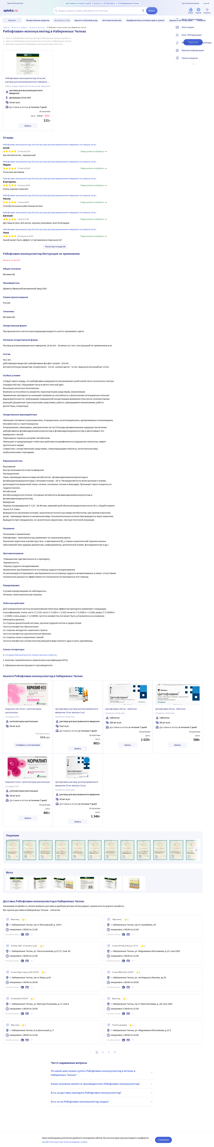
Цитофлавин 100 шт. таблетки (121, 708)
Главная (6, 27)
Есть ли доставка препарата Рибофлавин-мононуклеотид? (102, 1093)
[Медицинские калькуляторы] (210, 45)
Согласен (163, 1139)
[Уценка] (198, 11)
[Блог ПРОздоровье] (210, 37)
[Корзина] (207, 11)
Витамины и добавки (19, 27)
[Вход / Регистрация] (210, 22)
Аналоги (193, 42)
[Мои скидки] (210, 30)
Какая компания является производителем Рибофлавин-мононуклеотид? (102, 1084)
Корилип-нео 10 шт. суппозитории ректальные (23, 710)
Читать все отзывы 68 (55, 246)
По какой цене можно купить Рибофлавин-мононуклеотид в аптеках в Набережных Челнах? (102, 1073)
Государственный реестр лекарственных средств (31, 654)
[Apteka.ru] (13, 10)
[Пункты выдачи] (210, 60)
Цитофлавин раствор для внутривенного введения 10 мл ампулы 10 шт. (76, 783)
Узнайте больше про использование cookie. (65, 1141)
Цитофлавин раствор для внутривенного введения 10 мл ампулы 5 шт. (76, 710)
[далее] (196, 850)
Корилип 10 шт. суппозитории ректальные (27, 781)
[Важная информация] (210, 53)
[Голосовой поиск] (143, 10)
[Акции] (190, 11)
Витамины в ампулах (37, 27)
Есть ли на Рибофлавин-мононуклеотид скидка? (102, 1101)
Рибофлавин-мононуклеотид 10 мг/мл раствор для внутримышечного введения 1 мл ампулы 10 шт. (27, 80)
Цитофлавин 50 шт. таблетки (170, 708)
